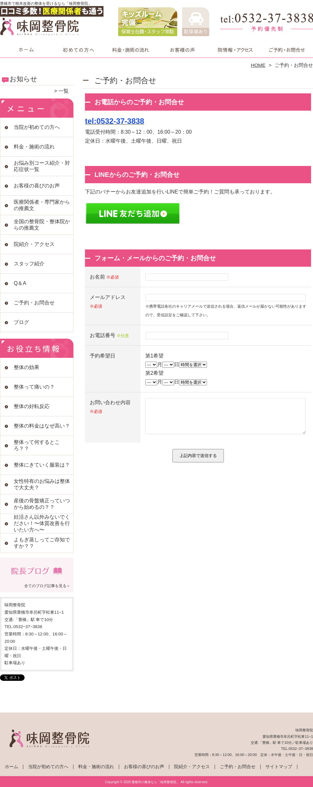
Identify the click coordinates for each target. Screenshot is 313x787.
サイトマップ (278, 766)
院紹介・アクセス (235, 50)
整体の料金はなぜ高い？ (42, 426)
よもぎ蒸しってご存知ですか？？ (42, 543)
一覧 (63, 91)
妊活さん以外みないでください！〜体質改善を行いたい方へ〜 (42, 523)
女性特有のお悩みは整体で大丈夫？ (42, 484)
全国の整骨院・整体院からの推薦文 (42, 225)
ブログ (21, 322)
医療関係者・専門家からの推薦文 (42, 205)
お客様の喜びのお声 (182, 50)
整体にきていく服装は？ (42, 465)
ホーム (26, 50)
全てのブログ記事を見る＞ (47, 586)
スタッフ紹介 (29, 263)
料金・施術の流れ (130, 50)
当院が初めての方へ (78, 50)
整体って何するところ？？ (37, 445)
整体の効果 (26, 367)
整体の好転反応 (32, 406)
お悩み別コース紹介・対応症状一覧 (42, 166)
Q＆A (20, 283)
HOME (258, 65)
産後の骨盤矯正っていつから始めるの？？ (42, 504)
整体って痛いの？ (34, 387)
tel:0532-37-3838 (114, 121)
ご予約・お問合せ (287, 50)
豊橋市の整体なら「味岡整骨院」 (155, 782)
